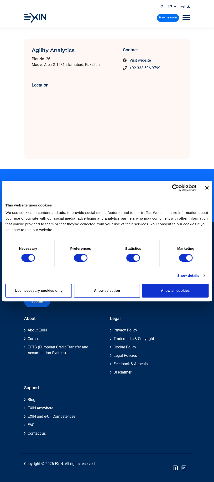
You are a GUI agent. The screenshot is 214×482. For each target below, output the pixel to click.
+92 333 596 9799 (145, 68)
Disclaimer (122, 372)
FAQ (31, 424)
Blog (31, 399)
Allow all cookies (175, 290)
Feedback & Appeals (131, 364)
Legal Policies (125, 355)
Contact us (37, 433)
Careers (34, 338)
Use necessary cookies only (39, 290)
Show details (188, 275)
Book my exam (168, 17)
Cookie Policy (125, 347)
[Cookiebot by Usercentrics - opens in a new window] (175, 187)
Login (185, 6)
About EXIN (37, 330)
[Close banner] (207, 188)
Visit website (140, 60)
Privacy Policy (125, 330)
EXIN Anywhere (40, 408)
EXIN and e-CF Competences (51, 416)
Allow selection (107, 290)
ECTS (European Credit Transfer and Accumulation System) (58, 350)
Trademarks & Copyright (134, 338)
